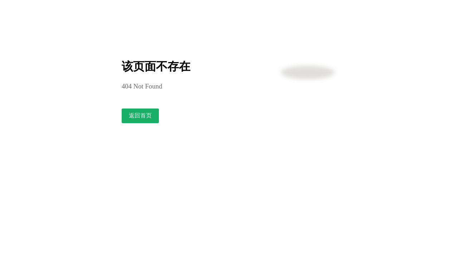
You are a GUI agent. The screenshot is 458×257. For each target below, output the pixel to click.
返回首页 (140, 115)
